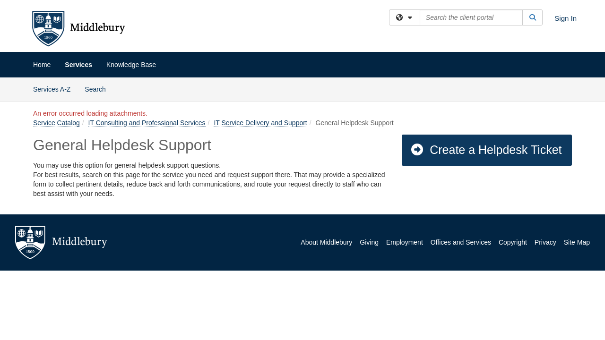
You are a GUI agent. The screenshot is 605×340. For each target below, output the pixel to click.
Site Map (577, 242)
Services (78, 64)
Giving (369, 242)
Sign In (565, 18)
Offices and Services (461, 242)
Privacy (545, 242)
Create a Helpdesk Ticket (486, 149)
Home (42, 64)
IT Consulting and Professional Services (147, 123)
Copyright (513, 242)
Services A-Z (51, 89)
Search (98, 88)
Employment (404, 242)
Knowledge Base (131, 64)
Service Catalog (56, 123)
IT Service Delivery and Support (260, 123)
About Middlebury (326, 242)
